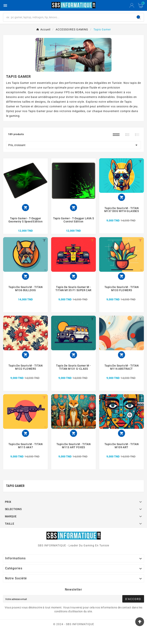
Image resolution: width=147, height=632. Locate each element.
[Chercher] (68, 17)
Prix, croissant (73, 145)
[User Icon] (132, 5)
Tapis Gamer (15, 486)
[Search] (139, 17)
